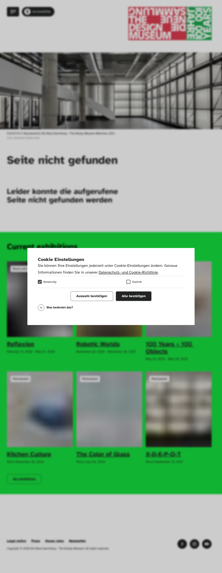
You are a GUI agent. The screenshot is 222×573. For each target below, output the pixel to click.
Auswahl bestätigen (91, 296)
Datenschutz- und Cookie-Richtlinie (128, 272)
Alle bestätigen (134, 296)
